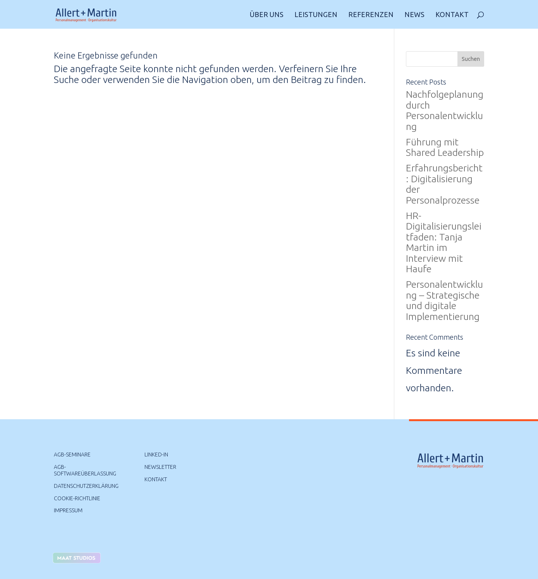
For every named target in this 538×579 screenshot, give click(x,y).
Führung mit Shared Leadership (445, 147)
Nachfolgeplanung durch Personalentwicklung (444, 110)
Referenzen (371, 15)
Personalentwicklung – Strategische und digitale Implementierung (444, 300)
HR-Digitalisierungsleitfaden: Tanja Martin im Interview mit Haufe (443, 242)
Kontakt (452, 15)
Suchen (471, 59)
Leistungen (315, 15)
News (414, 15)
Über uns (267, 15)
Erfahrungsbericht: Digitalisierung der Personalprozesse (444, 184)
